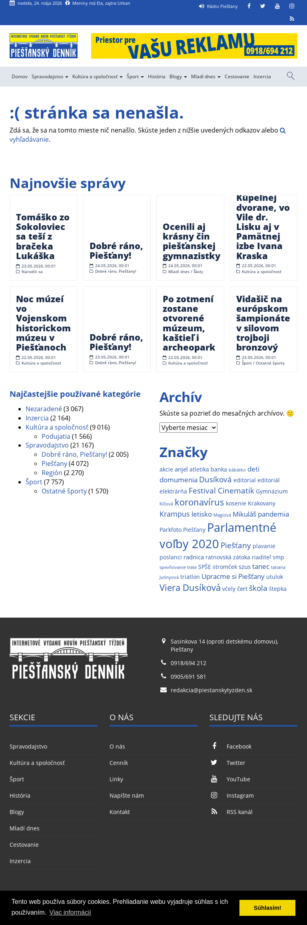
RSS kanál (231, 812)
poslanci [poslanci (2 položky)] (170, 557)
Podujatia (56, 436)
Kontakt (120, 812)
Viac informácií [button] (71, 912)
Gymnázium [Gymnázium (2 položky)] (272, 491)
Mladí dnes (206, 76)
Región (52, 472)
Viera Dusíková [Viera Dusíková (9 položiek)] (190, 587)
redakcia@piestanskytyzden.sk (211, 690)
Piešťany (54, 463)
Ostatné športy (64, 491)
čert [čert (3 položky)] (242, 588)
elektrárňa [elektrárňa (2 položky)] (173, 491)
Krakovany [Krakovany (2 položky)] (261, 503)
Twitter (227, 763)
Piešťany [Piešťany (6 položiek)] (236, 545)
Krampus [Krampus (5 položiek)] (174, 514)
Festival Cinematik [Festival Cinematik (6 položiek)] (221, 490)
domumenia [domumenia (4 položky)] (178, 479)
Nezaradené (44, 408)
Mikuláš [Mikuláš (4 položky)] (244, 514)
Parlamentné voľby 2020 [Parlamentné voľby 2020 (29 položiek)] (217, 535)
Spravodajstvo (50, 76)
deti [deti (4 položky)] (253, 468)
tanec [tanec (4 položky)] (260, 566)
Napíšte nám (127, 795)
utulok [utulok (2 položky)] (274, 576)
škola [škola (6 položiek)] (258, 587)
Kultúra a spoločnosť (97, 76)
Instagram (231, 795)
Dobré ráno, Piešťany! (74, 454)
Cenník (119, 763)
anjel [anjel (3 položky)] (181, 469)
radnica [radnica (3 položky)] (193, 557)
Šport (135, 76)
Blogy (178, 76)
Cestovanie (237, 76)
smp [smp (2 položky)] (278, 557)
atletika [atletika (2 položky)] (199, 469)
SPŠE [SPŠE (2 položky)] (204, 566)
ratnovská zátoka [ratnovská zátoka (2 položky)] (227, 557)
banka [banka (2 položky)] (219, 469)
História (156, 76)
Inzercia (262, 76)
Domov (20, 76)
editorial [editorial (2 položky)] (244, 480)
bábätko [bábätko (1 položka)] (237, 470)
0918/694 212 (188, 663)
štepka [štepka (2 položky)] (278, 588)
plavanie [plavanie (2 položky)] (264, 546)
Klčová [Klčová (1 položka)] (166, 504)
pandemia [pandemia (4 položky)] (273, 514)
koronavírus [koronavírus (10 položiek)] (199, 502)
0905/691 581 (188, 676)
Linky (116, 779)
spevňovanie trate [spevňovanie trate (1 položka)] (178, 567)
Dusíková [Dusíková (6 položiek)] (215, 479)
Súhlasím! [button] (267, 908)
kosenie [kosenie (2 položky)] (236, 503)
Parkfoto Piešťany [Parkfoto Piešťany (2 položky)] (182, 529)
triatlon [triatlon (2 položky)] (190, 576)
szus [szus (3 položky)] (245, 567)
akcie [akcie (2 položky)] (166, 469)
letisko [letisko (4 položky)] (201, 514)
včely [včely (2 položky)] (228, 588)
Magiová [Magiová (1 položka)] (222, 515)
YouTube (229, 779)
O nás (117, 746)
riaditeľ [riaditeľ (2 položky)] (261, 557)
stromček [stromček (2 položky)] (225, 566)
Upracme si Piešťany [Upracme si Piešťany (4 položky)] (233, 576)
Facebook (230, 746)
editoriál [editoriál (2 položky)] (268, 480)
